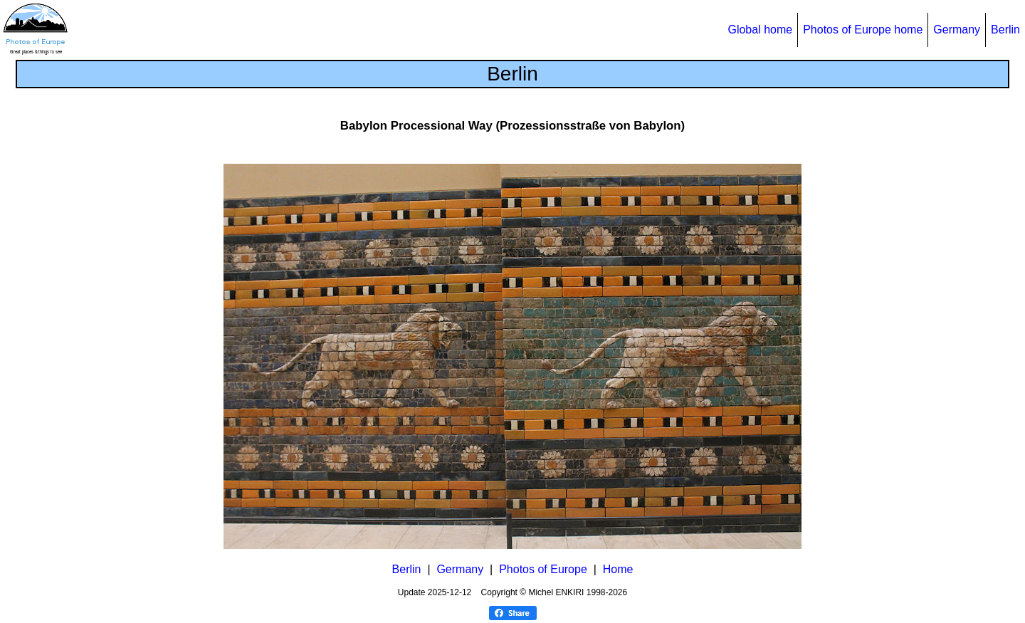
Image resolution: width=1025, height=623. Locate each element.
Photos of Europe (543, 569)
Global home (759, 29)
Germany (956, 29)
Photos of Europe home (862, 29)
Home (618, 569)
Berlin (1005, 29)
